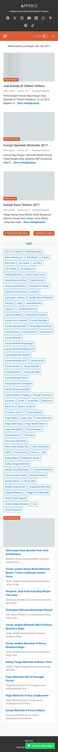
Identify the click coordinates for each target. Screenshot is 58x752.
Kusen (21, 400)
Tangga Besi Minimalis (39, 487)
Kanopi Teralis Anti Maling (17, 395)
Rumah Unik (29, 481)
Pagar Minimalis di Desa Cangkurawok (27, 695)
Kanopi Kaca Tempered (16, 320)
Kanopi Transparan (42, 395)
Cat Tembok (10, 269)
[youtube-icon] (29, 18)
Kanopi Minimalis (39, 320)
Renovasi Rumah (38, 475)
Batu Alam (10, 263)
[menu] (7, 36)
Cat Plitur (37, 263)
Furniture (34, 292)
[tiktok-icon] (32, 25)
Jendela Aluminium (27, 309)
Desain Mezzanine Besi (16, 280)
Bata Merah (32, 257)
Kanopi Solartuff (13, 372)
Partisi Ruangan (33, 429)
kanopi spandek (32, 372)
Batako (45, 257)
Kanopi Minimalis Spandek (17, 355)
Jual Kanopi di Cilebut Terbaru (24, 86)
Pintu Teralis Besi (40, 446)
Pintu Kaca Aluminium (15, 441)
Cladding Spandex (13, 274)
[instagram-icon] (22, 18)
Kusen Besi (33, 400)
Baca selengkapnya (28, 103)
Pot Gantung (21, 452)
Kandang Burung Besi (35, 314)
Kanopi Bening (12, 332)
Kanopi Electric (30, 332)
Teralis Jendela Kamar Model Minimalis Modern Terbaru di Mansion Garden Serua (28, 573)
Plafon (8, 452)
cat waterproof (27, 269)
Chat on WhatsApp (40, 745)
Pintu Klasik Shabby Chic (17, 446)
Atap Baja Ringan (33, 251)
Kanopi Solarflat (31, 366)
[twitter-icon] (15, 18)
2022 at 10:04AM (13, 251)
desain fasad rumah (35, 274)
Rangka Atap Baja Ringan (17, 469)
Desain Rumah (37, 280)
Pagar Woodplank (13, 429)
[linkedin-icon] (36, 18)
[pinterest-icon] (25, 25)
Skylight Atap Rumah (15, 487)
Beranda (29, 741)
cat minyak (24, 263)
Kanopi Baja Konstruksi (40, 326)
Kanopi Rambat (12, 366)
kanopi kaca (46, 332)
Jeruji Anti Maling (13, 314)
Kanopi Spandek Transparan (18, 383)
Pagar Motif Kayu (13, 423)
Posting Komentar (41, 91)
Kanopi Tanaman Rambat (17, 389)
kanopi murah (37, 360)
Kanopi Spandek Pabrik (16, 378)
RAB (43, 452)
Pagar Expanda (34, 412)
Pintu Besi (29, 435)
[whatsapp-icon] (43, 18)
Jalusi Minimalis (33, 303)
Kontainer (9, 400)
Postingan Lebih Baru (17, 233)
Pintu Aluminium (13, 435)
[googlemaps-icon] (50, 18)
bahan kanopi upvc (14, 257)
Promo (34, 452)
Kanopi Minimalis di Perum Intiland (25, 710)
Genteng (9, 303)
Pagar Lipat (26, 418)
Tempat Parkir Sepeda (15, 498)
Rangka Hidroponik (42, 469)
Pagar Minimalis (43, 418)
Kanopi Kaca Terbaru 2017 (21, 205)
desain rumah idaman (15, 286)
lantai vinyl (47, 400)
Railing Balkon (12, 458)
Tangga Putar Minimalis (37, 492)
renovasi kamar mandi (15, 475)
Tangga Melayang (13, 492)
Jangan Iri (10, 309)
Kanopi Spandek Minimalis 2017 (25, 145)
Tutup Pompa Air (13, 509)
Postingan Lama (43, 233)
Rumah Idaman (12, 481)
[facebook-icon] (8, 18)
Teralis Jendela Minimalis (17, 504)
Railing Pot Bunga (30, 458)
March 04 (9, 406)
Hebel (19, 303)
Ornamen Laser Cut (14, 412)
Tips (34, 504)
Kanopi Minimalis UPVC (16, 360)
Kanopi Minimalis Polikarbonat (19, 349)
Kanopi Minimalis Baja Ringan (19, 343)
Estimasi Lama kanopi (15, 292)
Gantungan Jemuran (15, 297)
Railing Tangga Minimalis (17, 464)
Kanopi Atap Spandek (15, 326)
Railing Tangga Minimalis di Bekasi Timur (29, 662)
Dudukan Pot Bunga (39, 286)
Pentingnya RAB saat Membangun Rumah (29, 609)
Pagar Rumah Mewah (36, 423)
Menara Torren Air (26, 406)
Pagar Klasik (11, 418)
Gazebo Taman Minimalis (41, 297)
